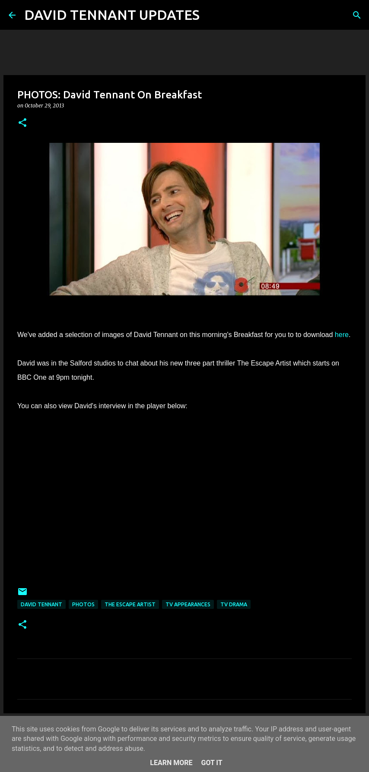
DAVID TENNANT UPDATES (112, 14)
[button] (22, 123)
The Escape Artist (130, 604)
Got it (211, 763)
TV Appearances (187, 604)
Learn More (171, 763)
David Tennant (41, 604)
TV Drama (233, 604)
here (342, 334)
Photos (83, 604)
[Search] (212, 15)
